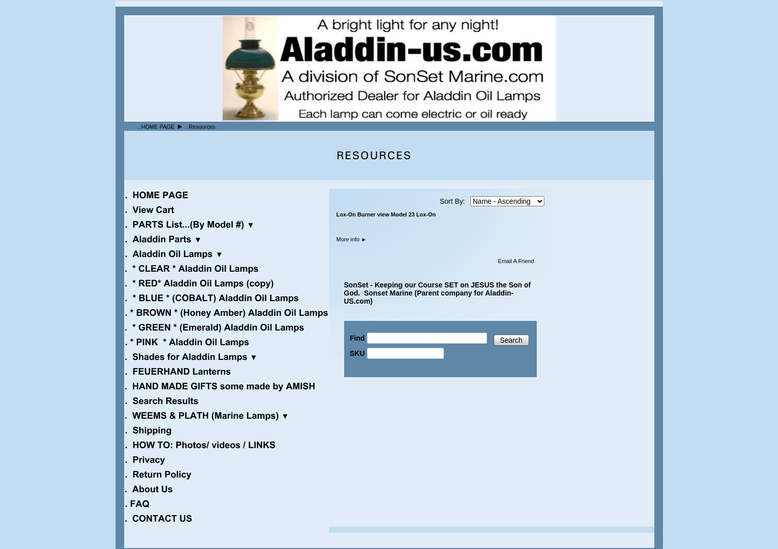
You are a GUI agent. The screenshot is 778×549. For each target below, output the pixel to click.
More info (352, 239)
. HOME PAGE (156, 127)
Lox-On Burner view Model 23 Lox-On (386, 214)
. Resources (200, 127)
